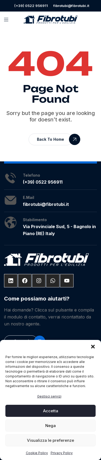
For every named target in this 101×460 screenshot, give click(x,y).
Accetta (50, 410)
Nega (50, 425)
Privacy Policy (62, 453)
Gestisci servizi (49, 396)
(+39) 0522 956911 (31, 5)
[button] (93, 346)
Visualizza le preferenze (50, 440)
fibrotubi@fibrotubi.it (71, 5)
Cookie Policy (37, 453)
